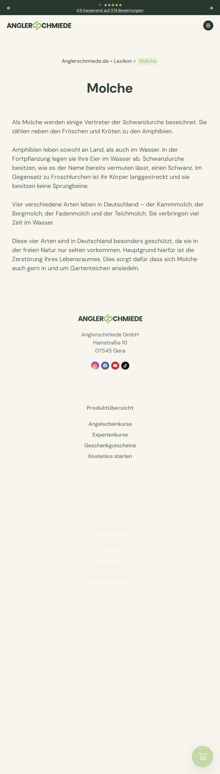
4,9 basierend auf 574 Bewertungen (110, 10)
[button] (9, 8)
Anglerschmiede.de (85, 61)
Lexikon (123, 61)
